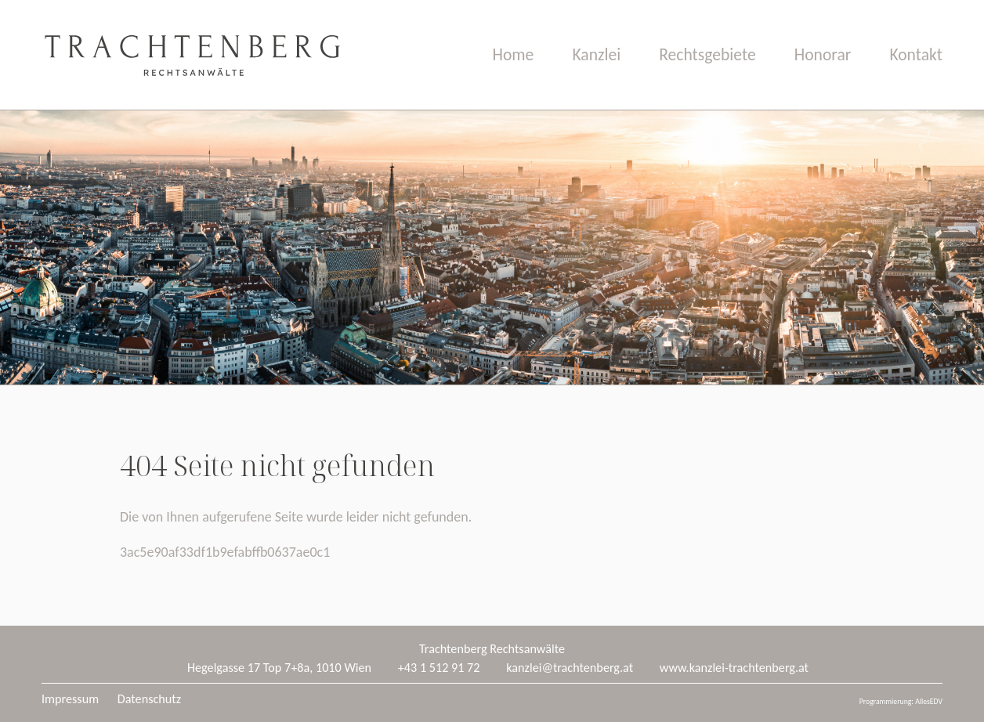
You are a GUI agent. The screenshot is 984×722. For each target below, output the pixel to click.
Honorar (823, 54)
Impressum (70, 698)
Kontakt (915, 54)
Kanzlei (596, 54)
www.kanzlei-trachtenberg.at (734, 667)
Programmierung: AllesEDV (900, 701)
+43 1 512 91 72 (439, 667)
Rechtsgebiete (707, 54)
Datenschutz (149, 698)
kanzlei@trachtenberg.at (569, 667)
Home (513, 54)
